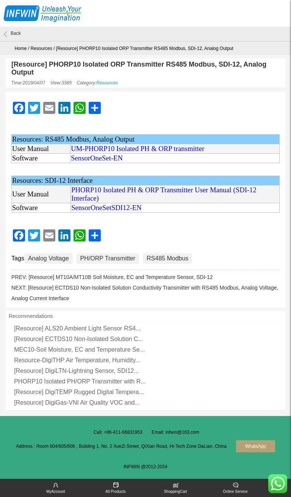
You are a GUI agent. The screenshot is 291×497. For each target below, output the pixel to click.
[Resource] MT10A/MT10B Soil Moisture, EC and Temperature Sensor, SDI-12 (120, 277)
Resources (41, 48)
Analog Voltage (48, 258)
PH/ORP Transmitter (108, 258)
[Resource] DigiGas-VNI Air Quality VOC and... (77, 402)
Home (20, 48)
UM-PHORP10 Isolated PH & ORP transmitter (137, 149)
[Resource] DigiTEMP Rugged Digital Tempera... (79, 392)
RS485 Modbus (167, 258)
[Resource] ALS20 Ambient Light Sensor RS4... (77, 328)
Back (12, 34)
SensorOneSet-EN (97, 158)
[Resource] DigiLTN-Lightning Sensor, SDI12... (76, 371)
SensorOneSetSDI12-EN (106, 208)
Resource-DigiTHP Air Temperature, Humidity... (77, 360)
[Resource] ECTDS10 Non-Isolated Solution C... (78, 339)
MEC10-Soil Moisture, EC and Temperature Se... (79, 349)
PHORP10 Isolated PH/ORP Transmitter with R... (80, 381)
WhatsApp (255, 446)
